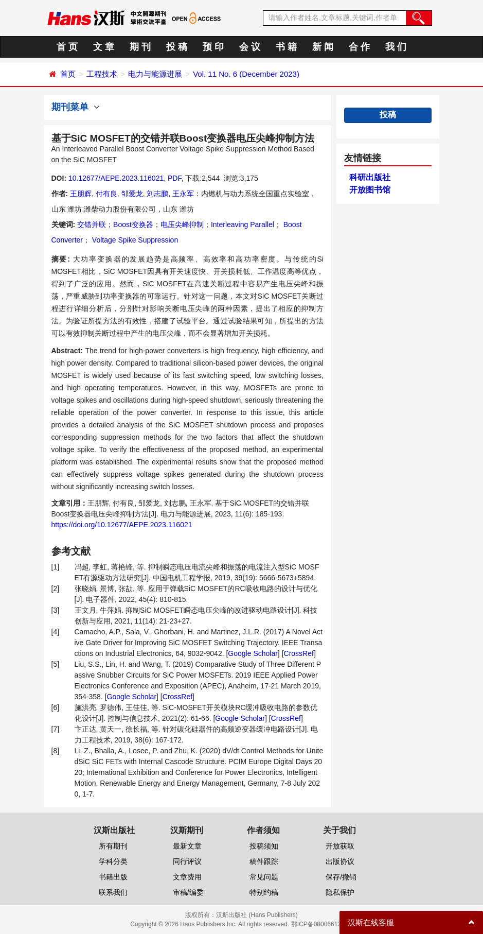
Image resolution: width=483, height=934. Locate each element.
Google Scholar (253, 653)
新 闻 (322, 47)
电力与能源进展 (155, 74)
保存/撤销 (341, 877)
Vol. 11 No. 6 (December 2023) (246, 74)
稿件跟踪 (263, 861)
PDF (174, 178)
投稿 (388, 114)
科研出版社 (369, 177)
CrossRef (299, 653)
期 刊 (140, 47)
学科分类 (113, 861)
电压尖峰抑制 (182, 224)
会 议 (249, 47)
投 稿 (176, 47)
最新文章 (187, 846)
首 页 (67, 47)
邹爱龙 (132, 193)
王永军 (183, 193)
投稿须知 (263, 846)
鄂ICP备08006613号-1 (322, 924)
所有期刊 (113, 846)
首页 (68, 74)
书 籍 (286, 47)
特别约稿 (263, 892)
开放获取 (340, 846)
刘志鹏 (157, 193)
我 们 (395, 47)
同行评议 (187, 861)
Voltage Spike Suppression (134, 240)
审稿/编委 (188, 892)
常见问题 (263, 877)
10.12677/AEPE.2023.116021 (116, 178)
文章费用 (187, 877)
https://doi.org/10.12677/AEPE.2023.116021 (121, 525)
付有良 (106, 193)
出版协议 (340, 861)
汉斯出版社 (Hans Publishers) (257, 915)
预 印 (213, 47)
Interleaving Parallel (242, 224)
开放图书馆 (369, 189)
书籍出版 (113, 877)
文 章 (103, 47)
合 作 (359, 47)
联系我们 (113, 892)
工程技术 (101, 74)
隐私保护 (340, 892)
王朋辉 (81, 193)
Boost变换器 (133, 224)
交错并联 (91, 224)
